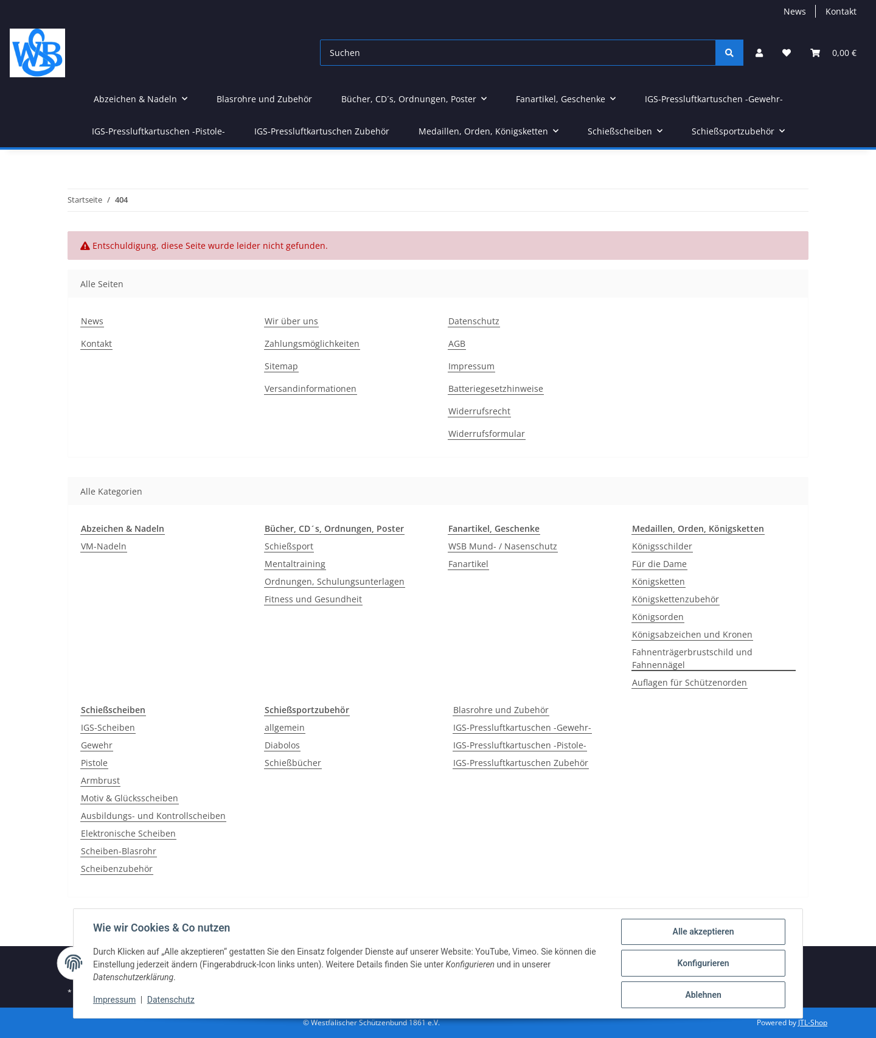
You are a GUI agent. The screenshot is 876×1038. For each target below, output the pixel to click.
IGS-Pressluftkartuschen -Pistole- (519, 745)
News (795, 11)
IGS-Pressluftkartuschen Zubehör (520, 762)
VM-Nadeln (104, 546)
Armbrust (100, 780)
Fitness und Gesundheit (313, 599)
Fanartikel (468, 564)
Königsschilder (662, 546)
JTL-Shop (812, 1022)
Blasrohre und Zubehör (501, 710)
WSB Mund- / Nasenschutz (502, 546)
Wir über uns (291, 321)
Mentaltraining (295, 564)
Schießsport (289, 546)
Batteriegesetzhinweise (495, 388)
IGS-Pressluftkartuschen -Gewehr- (522, 727)
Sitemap (281, 366)
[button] (759, 53)
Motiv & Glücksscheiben (129, 798)
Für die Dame (659, 564)
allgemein (285, 727)
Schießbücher (293, 762)
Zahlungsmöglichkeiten (312, 343)
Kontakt (841, 11)
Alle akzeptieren (703, 931)
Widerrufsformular (486, 433)
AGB (456, 343)
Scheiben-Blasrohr (118, 851)
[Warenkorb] (833, 53)
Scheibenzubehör (117, 868)
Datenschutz (473, 321)
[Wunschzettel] (787, 53)
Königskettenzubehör (675, 599)
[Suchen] (518, 53)
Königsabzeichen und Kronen (692, 634)
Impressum (471, 366)
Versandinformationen (310, 388)
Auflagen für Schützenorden (689, 682)
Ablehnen (703, 995)
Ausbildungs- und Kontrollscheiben (153, 815)
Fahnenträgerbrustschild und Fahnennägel (692, 658)
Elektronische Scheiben (128, 833)
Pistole (94, 762)
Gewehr (97, 745)
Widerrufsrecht (479, 411)
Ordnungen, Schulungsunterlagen (335, 581)
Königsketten (658, 581)
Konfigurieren (703, 963)
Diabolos (282, 745)
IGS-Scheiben (108, 727)
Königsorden (658, 616)
